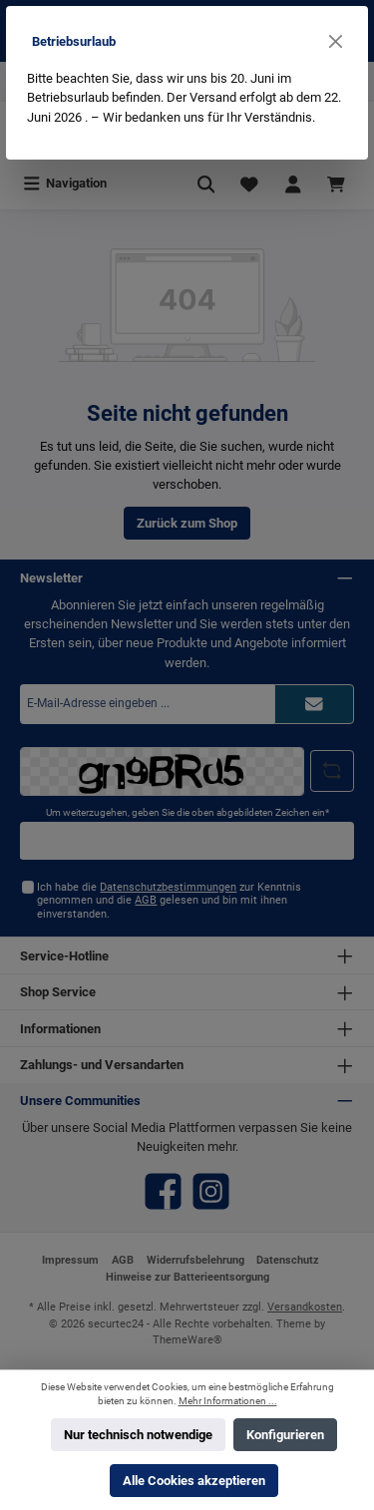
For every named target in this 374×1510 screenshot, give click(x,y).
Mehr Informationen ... (228, 1400)
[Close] (335, 41)
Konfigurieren (285, 1434)
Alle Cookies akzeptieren (194, 1480)
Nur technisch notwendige (138, 1434)
